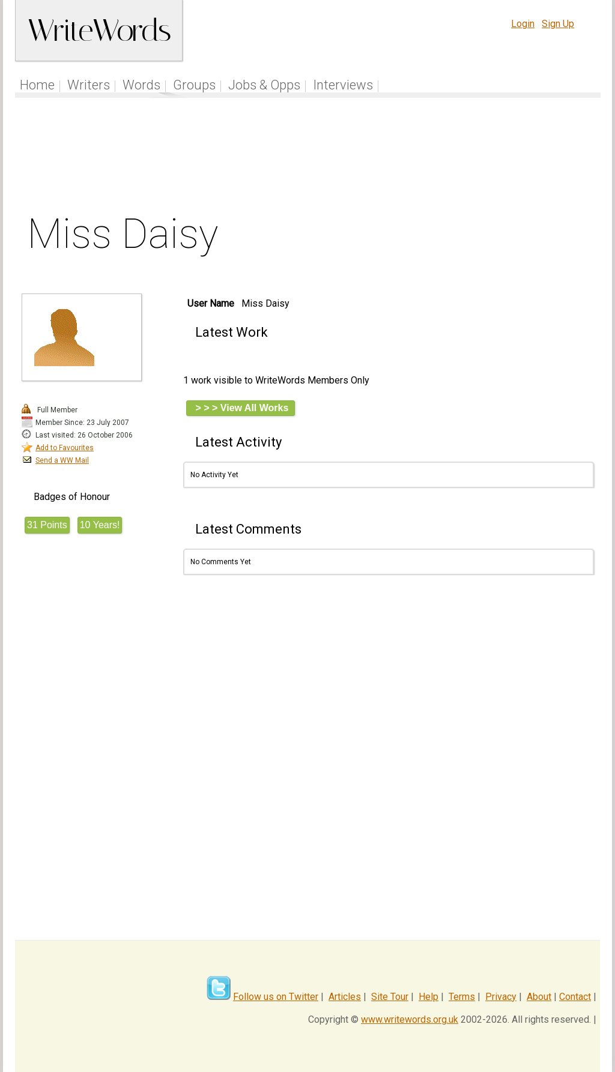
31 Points (47, 525)
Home (37, 84)
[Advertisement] (308, 158)
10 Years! (100, 525)
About (539, 996)
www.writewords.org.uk (409, 1019)
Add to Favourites (64, 448)
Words (141, 84)
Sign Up (558, 23)
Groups (194, 84)
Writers (88, 84)
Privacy (501, 996)
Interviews (343, 84)
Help (428, 996)
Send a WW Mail (62, 460)
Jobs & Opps (264, 84)
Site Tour (389, 996)
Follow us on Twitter (275, 996)
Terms (462, 996)
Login (523, 23)
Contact (575, 996)
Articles (345, 996)
